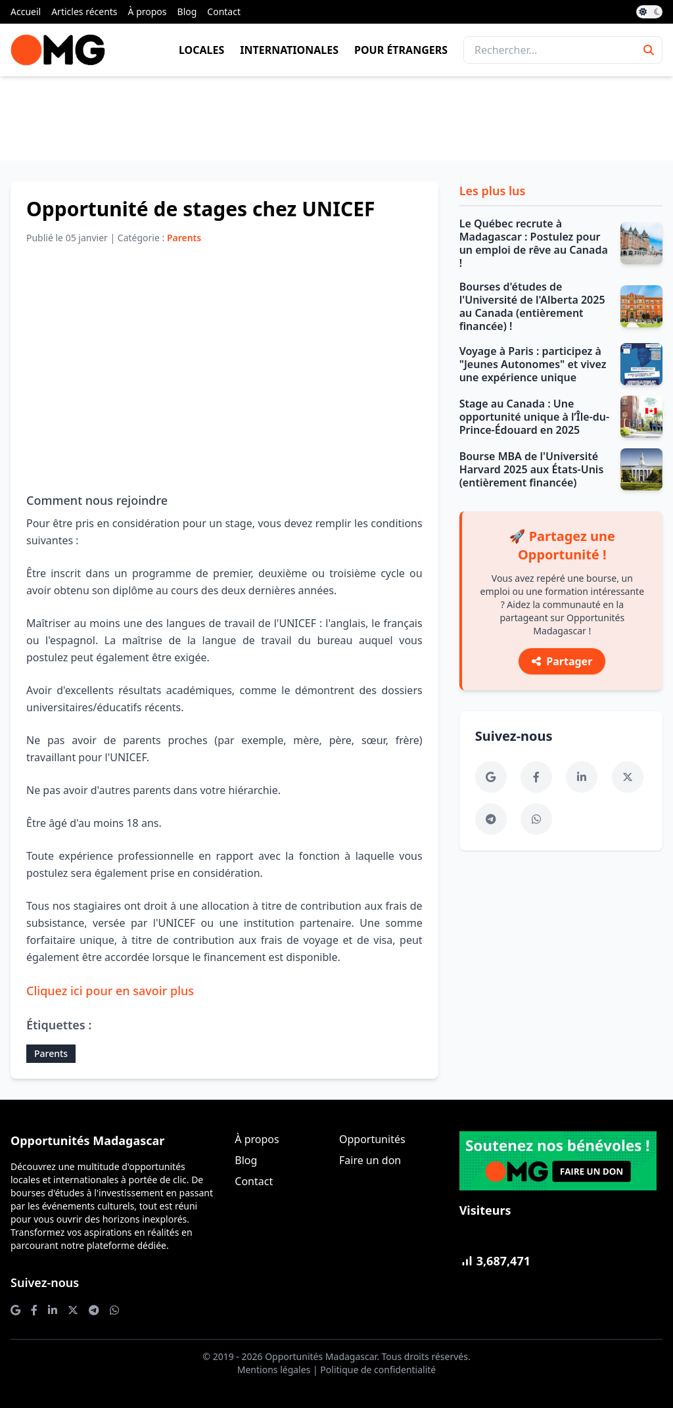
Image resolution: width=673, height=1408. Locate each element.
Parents (51, 1053)
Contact (224, 11)
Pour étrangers (401, 50)
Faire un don (370, 1160)
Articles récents (84, 11)
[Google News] (491, 777)
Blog (187, 11)
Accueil (26, 11)
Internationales (289, 50)
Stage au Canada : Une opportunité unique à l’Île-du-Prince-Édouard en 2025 (534, 416)
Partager (562, 661)
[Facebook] (536, 777)
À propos (147, 11)
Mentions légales (274, 1369)
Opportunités (372, 1139)
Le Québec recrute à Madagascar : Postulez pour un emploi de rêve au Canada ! (533, 243)
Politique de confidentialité (378, 1369)
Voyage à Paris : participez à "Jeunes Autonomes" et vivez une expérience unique (533, 364)
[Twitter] (627, 777)
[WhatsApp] (536, 819)
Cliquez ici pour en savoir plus (110, 990)
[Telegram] (491, 819)
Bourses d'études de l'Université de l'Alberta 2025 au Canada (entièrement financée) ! (532, 306)
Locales (201, 50)
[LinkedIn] (581, 777)
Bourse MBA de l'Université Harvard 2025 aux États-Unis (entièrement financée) (531, 469)
